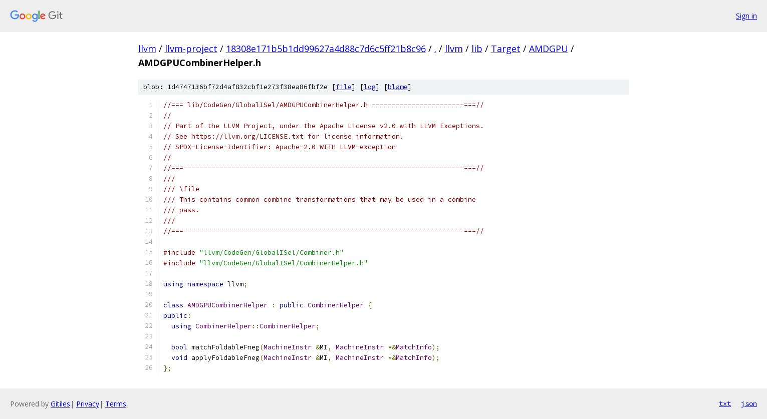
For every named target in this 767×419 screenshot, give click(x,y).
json (749, 403)
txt (725, 403)
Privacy (87, 403)
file (344, 87)
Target (506, 49)
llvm (147, 49)
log (370, 87)
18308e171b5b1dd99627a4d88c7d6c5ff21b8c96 (326, 49)
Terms (115, 403)
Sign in (746, 16)
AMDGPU (548, 49)
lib (476, 49)
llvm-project (191, 49)
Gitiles (60, 403)
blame (398, 87)
